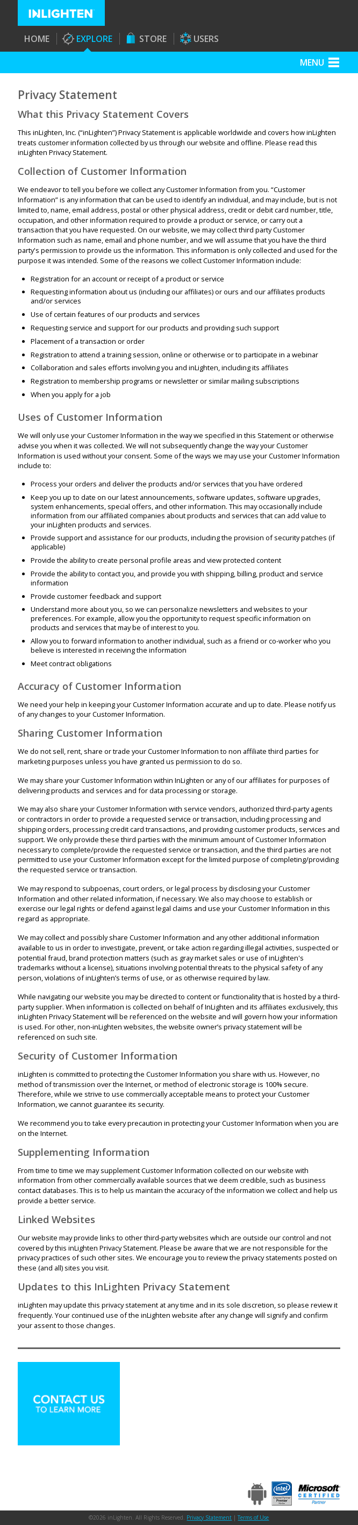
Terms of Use (253, 1517)
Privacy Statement (209, 1517)
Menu (312, 62)
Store (153, 39)
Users (206, 39)
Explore (94, 39)
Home (36, 39)
